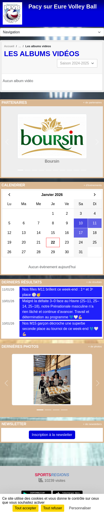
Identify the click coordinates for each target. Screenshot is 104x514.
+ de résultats (94, 282)
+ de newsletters (92, 424)
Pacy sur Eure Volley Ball (62, 6)
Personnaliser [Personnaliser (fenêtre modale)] (80, 508)
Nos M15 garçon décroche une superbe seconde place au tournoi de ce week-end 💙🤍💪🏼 (60, 328)
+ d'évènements (93, 185)
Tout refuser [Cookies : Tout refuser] (52, 508)
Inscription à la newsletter (52, 435)
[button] (7, 141)
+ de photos (95, 346)
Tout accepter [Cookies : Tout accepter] (25, 508)
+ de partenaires (92, 102)
